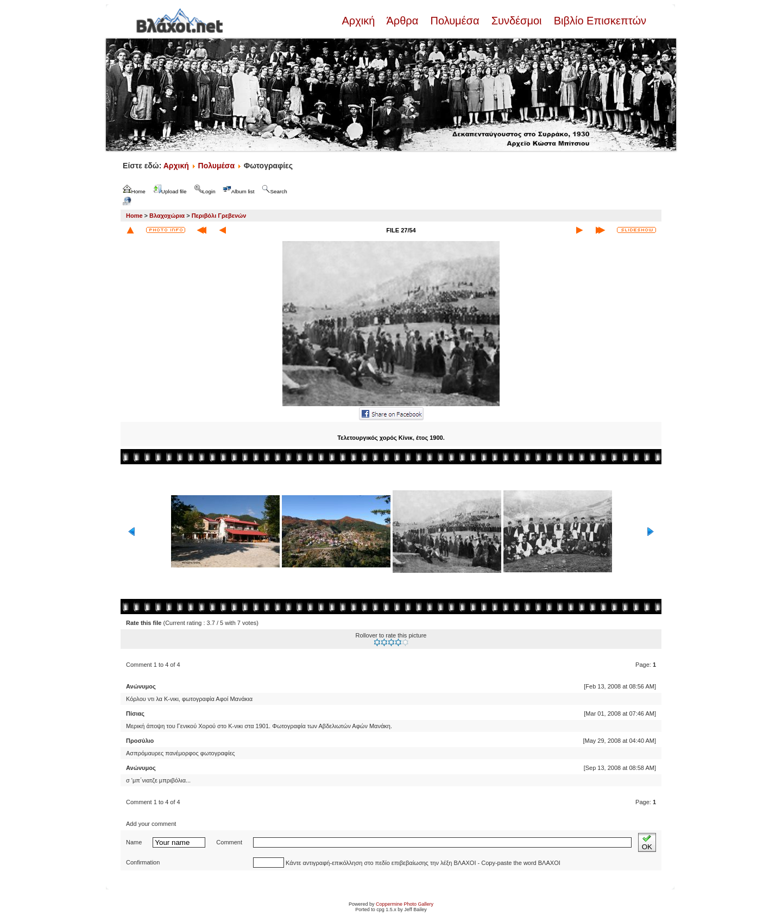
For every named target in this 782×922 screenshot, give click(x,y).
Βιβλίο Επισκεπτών (598, 21)
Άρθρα (402, 21)
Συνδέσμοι (516, 21)
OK (647, 842)
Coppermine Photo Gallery (404, 904)
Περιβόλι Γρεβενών (219, 215)
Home (134, 215)
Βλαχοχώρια (167, 215)
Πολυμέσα (454, 21)
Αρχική (359, 21)
